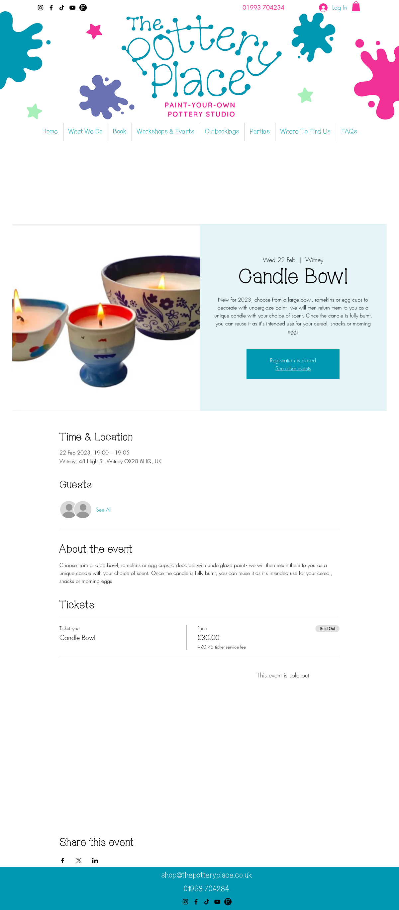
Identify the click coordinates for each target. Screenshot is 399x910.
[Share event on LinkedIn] (95, 860)
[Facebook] (51, 7)
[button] (356, 6)
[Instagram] (40, 7)
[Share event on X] (79, 860)
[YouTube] (72, 7)
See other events (293, 368)
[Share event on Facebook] (62, 860)
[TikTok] (61, 7)
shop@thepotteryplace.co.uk (206, 875)
